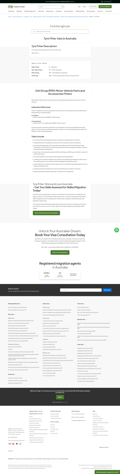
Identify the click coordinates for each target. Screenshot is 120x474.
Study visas (59, 11)
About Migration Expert (35, 418)
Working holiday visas (30, 11)
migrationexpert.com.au (35, 411)
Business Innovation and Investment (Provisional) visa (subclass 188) (93, 328)
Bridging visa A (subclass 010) (84, 353)
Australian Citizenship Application (85, 381)
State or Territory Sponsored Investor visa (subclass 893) (91, 340)
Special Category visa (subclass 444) (86, 376)
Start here (64, 402)
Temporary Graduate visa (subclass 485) (18, 323)
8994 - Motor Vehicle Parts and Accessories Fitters (74, 16)
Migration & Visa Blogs (35, 425)
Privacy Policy (96, 416)
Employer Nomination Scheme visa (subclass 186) (21, 352)
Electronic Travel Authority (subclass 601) (87, 312)
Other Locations (54, 422)
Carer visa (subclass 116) (49, 375)
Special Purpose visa (82, 371)
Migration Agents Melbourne (36, 440)
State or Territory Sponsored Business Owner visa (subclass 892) (92, 337)
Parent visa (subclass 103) (49, 326)
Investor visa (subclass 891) (84, 333)
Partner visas (46, 307)
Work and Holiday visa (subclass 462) (17, 307)
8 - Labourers (26, 16)
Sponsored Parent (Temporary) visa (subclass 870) (56, 331)
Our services (108, 11)
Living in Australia (80, 11)
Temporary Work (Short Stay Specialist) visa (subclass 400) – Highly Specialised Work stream (23, 355)
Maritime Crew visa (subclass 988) (86, 363)
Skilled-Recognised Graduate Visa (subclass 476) (21, 320)
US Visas (52, 427)
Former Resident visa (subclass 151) (86, 361)
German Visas (54, 433)
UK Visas (52, 424)
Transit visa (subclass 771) (83, 315)
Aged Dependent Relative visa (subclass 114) (54, 355)
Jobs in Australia (91, 11)
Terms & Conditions (98, 418)
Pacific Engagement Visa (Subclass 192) (87, 378)
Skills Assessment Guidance (36, 437)
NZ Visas (52, 431)
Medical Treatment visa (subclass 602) (87, 366)
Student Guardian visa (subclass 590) (17, 380)
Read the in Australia (60, 1)
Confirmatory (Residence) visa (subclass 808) (89, 373)
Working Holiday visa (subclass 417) (17, 310)
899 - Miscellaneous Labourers (51, 16)
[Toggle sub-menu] (21, 303)
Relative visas (46, 353)
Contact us (100, 11)
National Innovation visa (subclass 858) (18, 341)
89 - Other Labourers (36, 16)
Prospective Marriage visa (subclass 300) (53, 315)
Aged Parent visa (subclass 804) (51, 323)
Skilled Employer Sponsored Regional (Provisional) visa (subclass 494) (22, 359)
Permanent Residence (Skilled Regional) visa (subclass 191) (23, 336)
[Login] (79, 7)
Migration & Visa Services (35, 421)
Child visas (45, 339)
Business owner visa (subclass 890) (86, 331)
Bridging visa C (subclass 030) (85, 348)
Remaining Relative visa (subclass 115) (52, 370)
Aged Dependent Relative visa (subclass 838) (54, 358)
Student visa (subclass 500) (15, 378)
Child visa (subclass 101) (49, 344)
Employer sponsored (13, 344)
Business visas (50, 11)
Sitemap (95, 414)
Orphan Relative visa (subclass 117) (51, 363)
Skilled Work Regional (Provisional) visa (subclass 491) (21, 333)
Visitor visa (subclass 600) (84, 310)
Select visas (93, 6)
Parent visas (46, 318)
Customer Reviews (34, 423)
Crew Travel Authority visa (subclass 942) (87, 358)
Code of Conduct (97, 420)
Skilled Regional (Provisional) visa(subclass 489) (20, 338)
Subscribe (107, 290)
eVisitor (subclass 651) (83, 307)
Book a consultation (105, 6)
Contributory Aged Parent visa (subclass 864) (54, 336)
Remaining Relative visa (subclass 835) (53, 368)
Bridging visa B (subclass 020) (85, 350)
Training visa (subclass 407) (15, 364)
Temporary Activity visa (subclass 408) (18, 370)
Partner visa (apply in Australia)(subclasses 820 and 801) (57, 310)
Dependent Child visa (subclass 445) (52, 349)
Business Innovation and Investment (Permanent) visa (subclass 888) (93, 324)
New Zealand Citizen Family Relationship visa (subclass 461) (58, 360)
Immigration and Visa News (36, 442)
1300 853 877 (106, 2)
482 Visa (10, 349)
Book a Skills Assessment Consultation (46, 213)
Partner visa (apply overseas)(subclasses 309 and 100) (57, 312)
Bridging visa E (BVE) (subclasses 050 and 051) (89, 356)
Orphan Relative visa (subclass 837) (52, 365)
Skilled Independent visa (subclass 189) (18, 328)
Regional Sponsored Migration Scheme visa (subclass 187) (23, 362)
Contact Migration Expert (78, 414)
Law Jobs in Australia (98, 426)
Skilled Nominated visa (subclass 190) (17, 330)
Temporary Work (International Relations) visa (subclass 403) (23, 367)
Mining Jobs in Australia (98, 429)
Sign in (60, 397)
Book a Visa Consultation (60, 252)
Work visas (19, 11)
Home (9, 16)
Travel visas (41, 11)
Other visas (80, 344)
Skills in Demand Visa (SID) (14, 346)
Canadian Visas (54, 429)
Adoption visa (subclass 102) (50, 342)
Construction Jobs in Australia (100, 435)
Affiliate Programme (34, 427)
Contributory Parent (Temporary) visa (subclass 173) (56, 328)
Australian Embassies (55, 418)
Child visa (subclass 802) (49, 347)
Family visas (11, 11)
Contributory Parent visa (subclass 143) (53, 321)
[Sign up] (84, 7)
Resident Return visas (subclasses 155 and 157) (89, 368)
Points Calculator (68, 11)
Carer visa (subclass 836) (49, 373)
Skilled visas (11, 318)
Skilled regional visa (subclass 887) (17, 325)
